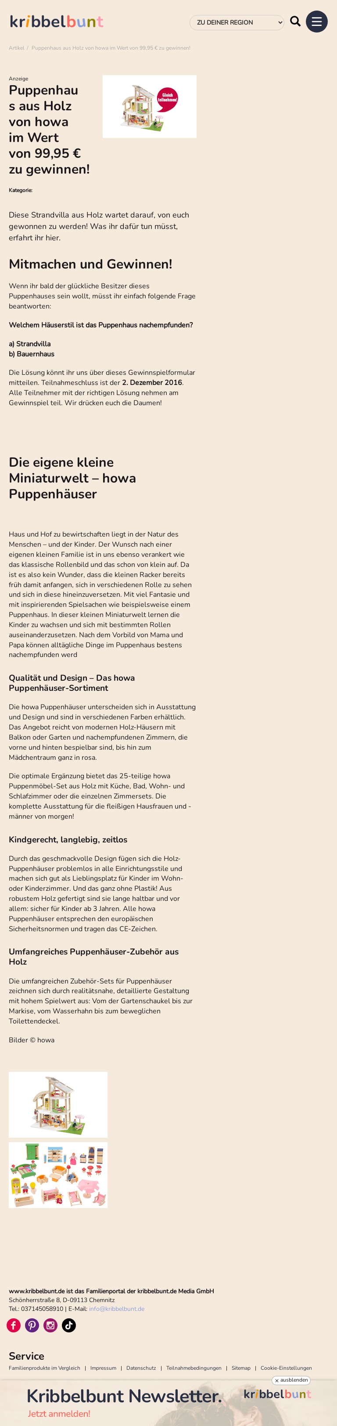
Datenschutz (141, 1368)
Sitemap (241, 1368)
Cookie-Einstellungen (286, 1368)
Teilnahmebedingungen (194, 1368)
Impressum (103, 1368)
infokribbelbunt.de (116, 1309)
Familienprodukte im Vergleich (44, 1368)
